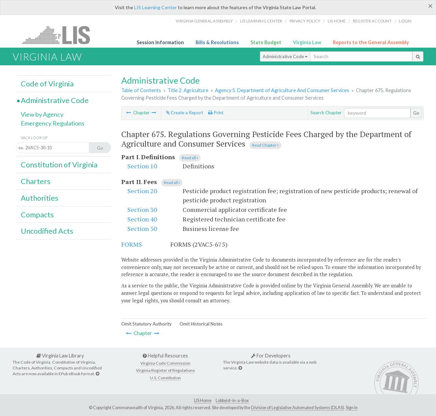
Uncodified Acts (47, 231)
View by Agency (42, 114)
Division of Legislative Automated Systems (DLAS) (297, 407)
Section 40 (142, 219)
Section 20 (142, 191)
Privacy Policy (305, 21)
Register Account (372, 21)
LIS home (337, 21)
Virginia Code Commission (165, 363)
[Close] (430, 5)
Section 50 (142, 228)
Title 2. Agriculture (188, 90)
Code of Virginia (47, 83)
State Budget (265, 42)
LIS (60, 35)
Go (416, 113)
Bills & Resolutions (217, 42)
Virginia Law (307, 42)
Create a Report (184, 112)
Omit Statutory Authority (146, 324)
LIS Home (203, 400)
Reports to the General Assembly (371, 42)
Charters (35, 181)
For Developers (271, 356)
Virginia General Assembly (204, 21)
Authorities (39, 198)
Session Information (160, 42)
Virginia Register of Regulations (165, 370)
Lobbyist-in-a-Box (232, 400)
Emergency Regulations (52, 123)
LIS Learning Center (155, 7)
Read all (190, 157)
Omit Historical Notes (201, 324)
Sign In (352, 407)
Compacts (37, 214)
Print (215, 112)
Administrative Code (285, 56)
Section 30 (142, 209)
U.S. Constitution (165, 377)
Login (405, 21)
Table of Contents (141, 90)
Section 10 (142, 166)
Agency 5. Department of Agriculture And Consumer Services (282, 90)
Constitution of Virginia (59, 164)
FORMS (131, 244)
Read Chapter (265, 145)
